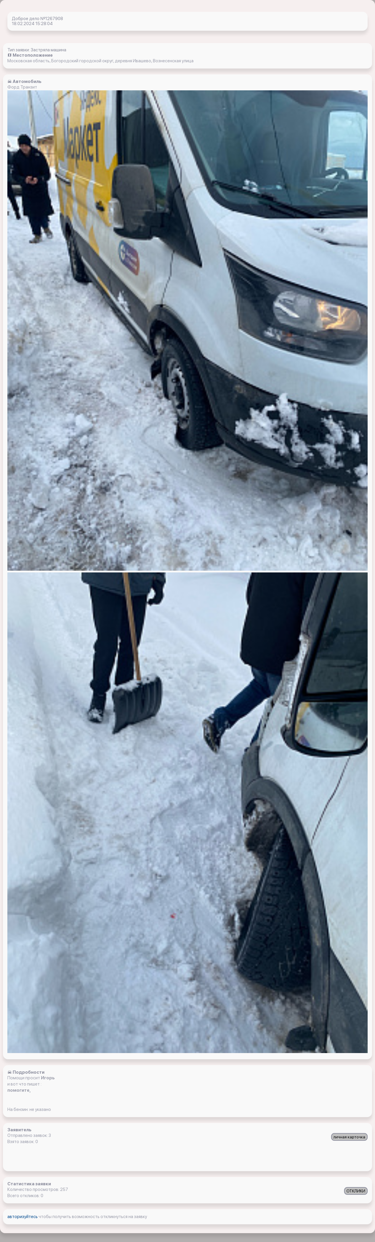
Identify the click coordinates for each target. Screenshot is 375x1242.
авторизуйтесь (23, 1216)
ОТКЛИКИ (355, 1191)
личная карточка (349, 1137)
